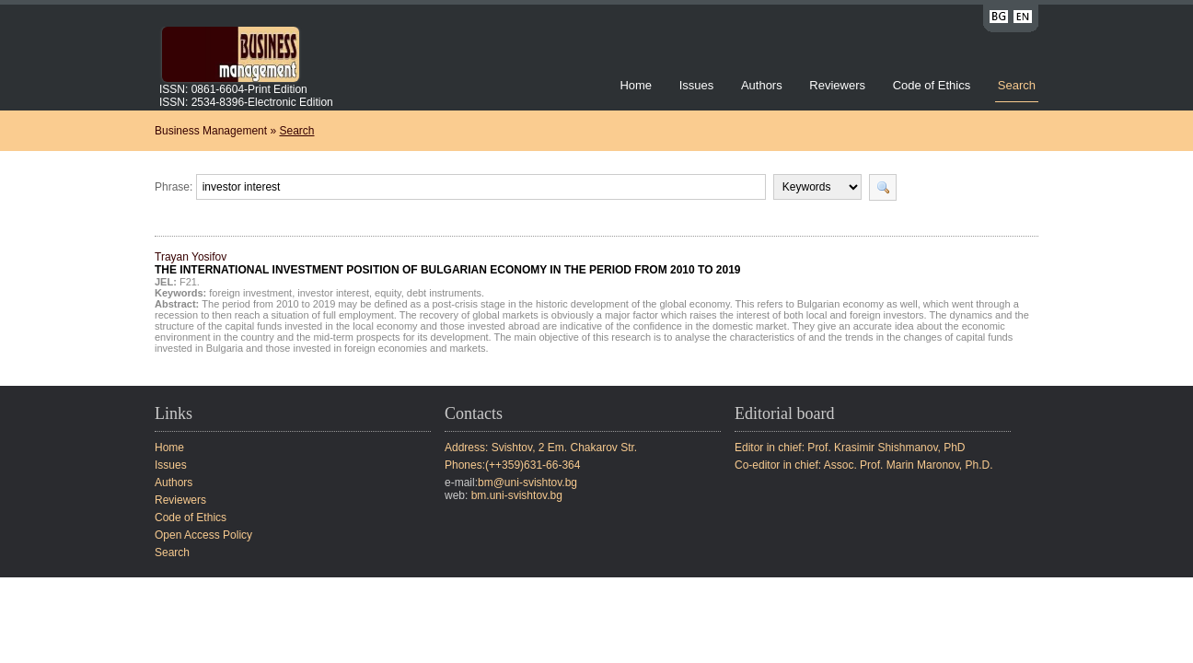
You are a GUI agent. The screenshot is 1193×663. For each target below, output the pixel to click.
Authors (761, 85)
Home (636, 85)
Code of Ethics (932, 85)
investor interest (333, 292)
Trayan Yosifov (448, 263)
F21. (190, 281)
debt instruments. (445, 292)
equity (388, 292)
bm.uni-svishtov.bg (516, 495)
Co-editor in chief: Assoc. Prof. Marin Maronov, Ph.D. (864, 465)
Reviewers (838, 85)
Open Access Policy (203, 535)
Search (1017, 85)
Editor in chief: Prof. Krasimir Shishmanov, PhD (850, 447)
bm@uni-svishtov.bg (527, 482)
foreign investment (250, 292)
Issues (696, 85)
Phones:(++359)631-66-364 (512, 465)
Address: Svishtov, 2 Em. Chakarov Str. (541, 447)
